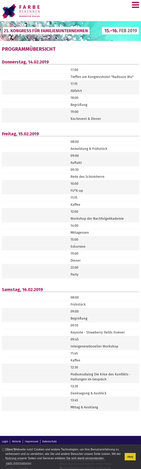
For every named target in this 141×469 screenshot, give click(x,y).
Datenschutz (49, 441)
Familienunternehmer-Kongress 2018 (21, 11)
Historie (16, 441)
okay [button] (130, 456)
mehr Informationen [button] (18, 463)
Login (5, 441)
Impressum (31, 441)
